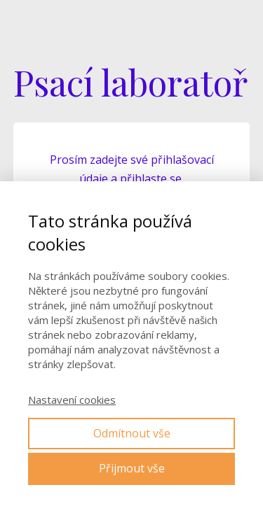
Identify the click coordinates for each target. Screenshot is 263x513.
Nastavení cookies (72, 400)
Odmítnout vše (131, 433)
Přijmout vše (132, 468)
